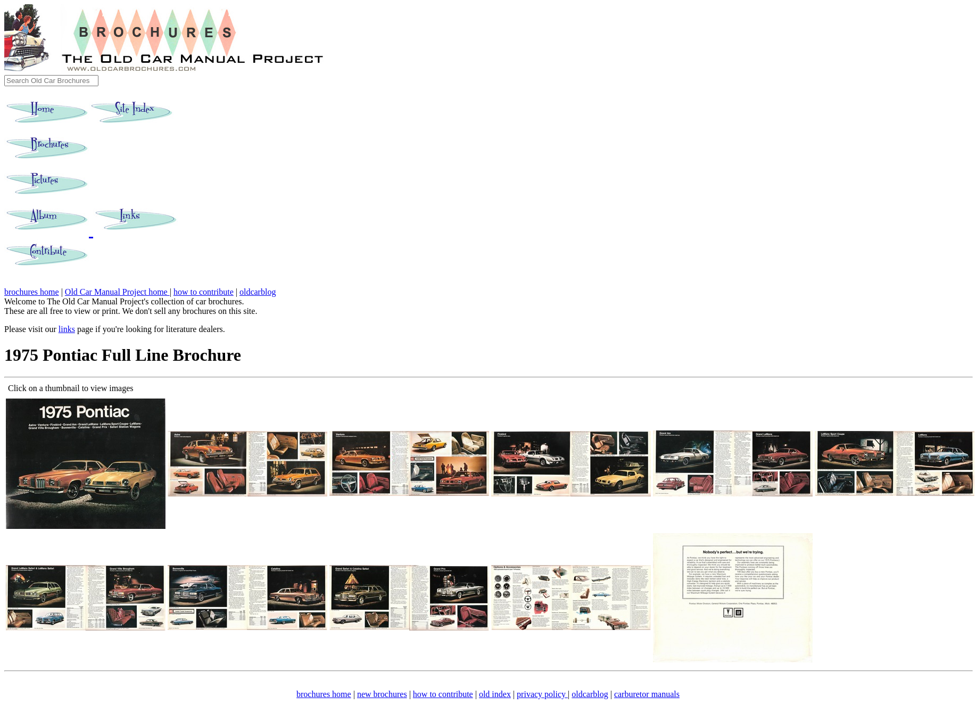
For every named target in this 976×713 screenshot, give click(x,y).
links (67, 329)
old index (495, 694)
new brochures (382, 694)
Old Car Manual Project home (117, 291)
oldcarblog (257, 291)
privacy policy (542, 694)
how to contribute (203, 291)
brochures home (31, 291)
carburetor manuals (647, 694)
